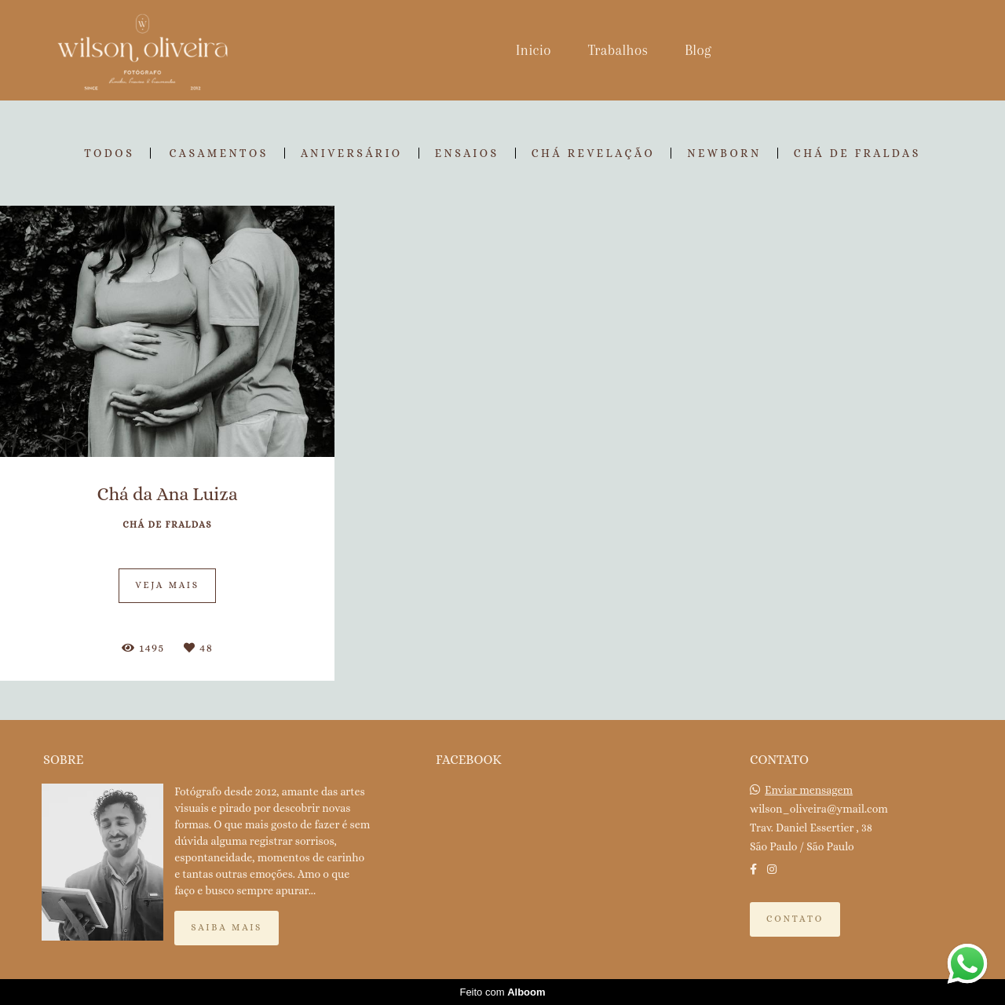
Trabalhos (618, 50)
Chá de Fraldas (857, 153)
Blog (698, 50)
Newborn (724, 153)
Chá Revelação (594, 153)
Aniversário (352, 153)
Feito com (502, 992)
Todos (109, 153)
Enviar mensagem (809, 789)
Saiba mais (226, 927)
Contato (795, 918)
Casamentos (219, 153)
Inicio (533, 50)
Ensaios (467, 153)
